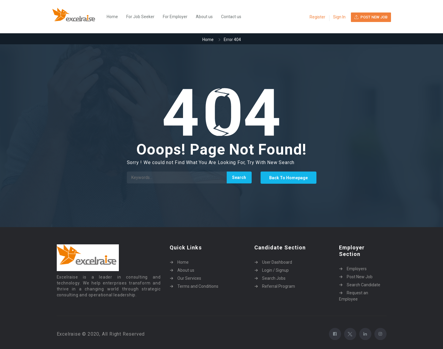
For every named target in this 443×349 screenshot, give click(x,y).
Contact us (231, 16)
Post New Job (360, 276)
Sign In (339, 17)
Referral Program (278, 286)
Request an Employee (353, 295)
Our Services (189, 278)
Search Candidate (363, 284)
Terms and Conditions (197, 286)
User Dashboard (277, 262)
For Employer (175, 16)
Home (112, 16)
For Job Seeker (140, 16)
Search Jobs (274, 278)
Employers (357, 268)
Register (317, 17)
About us (204, 16)
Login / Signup (275, 270)
